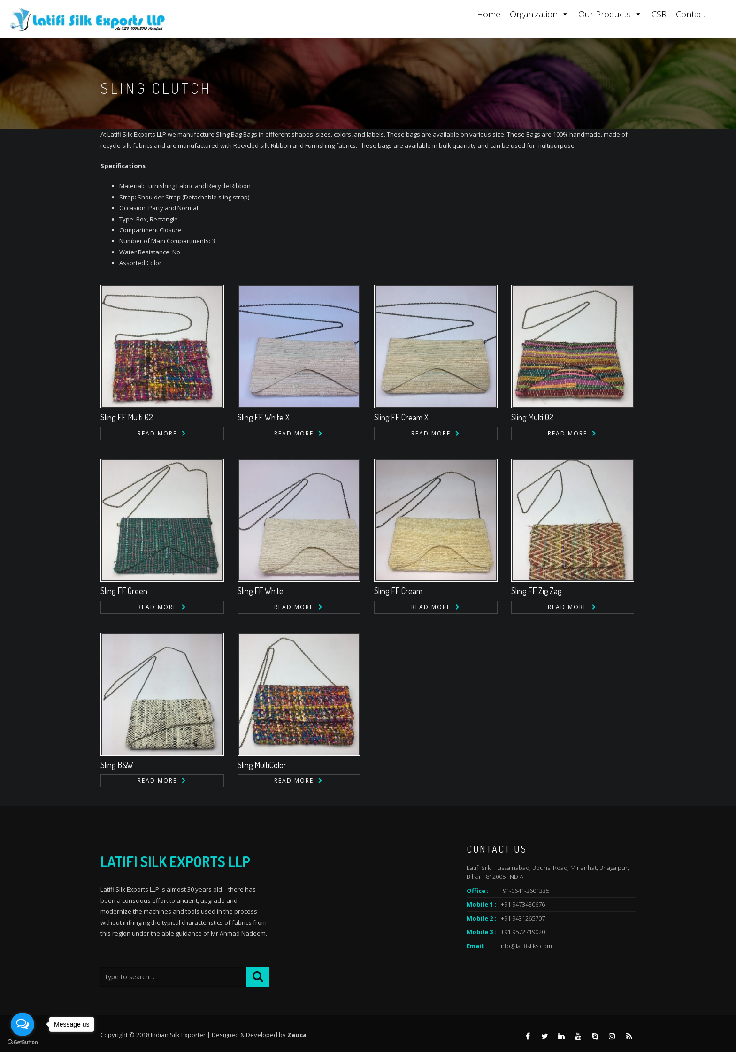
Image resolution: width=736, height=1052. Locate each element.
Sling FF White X (264, 417)
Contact (690, 14)
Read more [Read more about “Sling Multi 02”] (567, 433)
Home (488, 14)
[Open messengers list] (22, 1024)
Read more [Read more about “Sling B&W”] (157, 781)
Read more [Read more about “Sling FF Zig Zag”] (567, 607)
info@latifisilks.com (525, 946)
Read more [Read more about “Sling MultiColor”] (294, 781)
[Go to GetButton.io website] (23, 1042)
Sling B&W (116, 765)
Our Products (610, 14)
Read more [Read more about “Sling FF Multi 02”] (157, 433)
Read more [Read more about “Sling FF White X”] (294, 433)
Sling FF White (261, 591)
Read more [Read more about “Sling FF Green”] (157, 607)
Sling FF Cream (398, 591)
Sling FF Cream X (401, 417)
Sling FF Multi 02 (126, 417)
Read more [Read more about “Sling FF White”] (294, 607)
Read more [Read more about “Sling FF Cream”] (431, 607)
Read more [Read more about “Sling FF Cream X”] (431, 433)
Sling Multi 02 (532, 417)
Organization (539, 14)
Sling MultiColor (262, 765)
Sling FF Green (123, 591)
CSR (659, 14)
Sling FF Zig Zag (536, 591)
